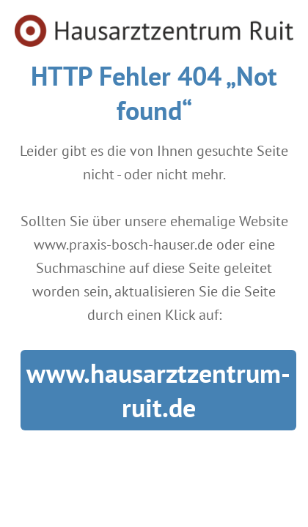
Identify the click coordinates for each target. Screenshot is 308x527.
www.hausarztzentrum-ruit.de (158, 390)
